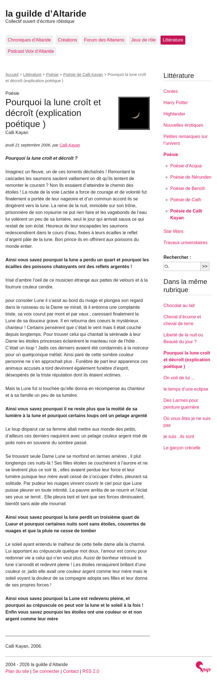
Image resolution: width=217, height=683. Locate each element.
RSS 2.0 (90, 671)
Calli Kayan (69, 145)
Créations (67, 40)
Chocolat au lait (179, 305)
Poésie (52, 74)
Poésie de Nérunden (191, 177)
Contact (71, 671)
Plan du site (17, 671)
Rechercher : (177, 257)
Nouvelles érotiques (183, 125)
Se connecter (46, 671)
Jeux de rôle (143, 40)
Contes (171, 91)
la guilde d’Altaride (45, 13)
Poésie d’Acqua (186, 165)
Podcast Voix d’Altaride (31, 51)
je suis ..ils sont (179, 436)
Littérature (173, 40)
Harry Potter (176, 102)
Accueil (11, 74)
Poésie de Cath (185, 199)
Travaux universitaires (186, 242)
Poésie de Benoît (187, 188)
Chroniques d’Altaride (29, 40)
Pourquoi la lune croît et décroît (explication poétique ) (187, 360)
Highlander (174, 113)
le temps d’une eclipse (186, 389)
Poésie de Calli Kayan (83, 74)
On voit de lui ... (179, 377)
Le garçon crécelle (182, 447)
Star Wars (174, 231)
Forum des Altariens (104, 40)
